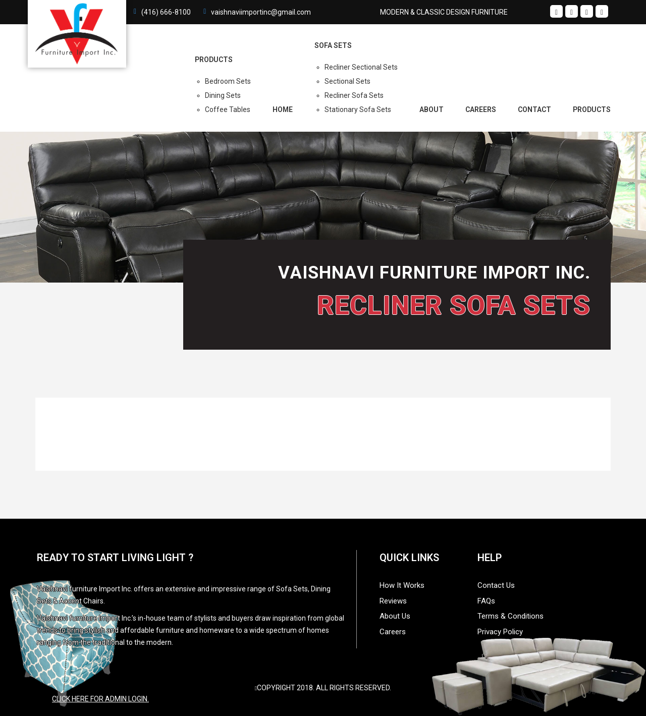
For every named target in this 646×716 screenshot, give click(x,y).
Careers (480, 109)
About (431, 109)
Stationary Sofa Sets (358, 109)
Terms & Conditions (510, 616)
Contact (534, 109)
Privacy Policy (500, 631)
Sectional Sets (347, 81)
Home (283, 109)
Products (592, 109)
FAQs (486, 600)
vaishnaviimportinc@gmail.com (261, 12)
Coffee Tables (227, 109)
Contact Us (496, 585)
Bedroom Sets (228, 81)
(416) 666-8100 (166, 12)
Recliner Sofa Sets (354, 95)
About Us (395, 616)
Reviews (393, 600)
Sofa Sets (333, 45)
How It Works (402, 585)
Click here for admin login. (100, 699)
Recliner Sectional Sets (361, 67)
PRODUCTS (214, 60)
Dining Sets (223, 95)
